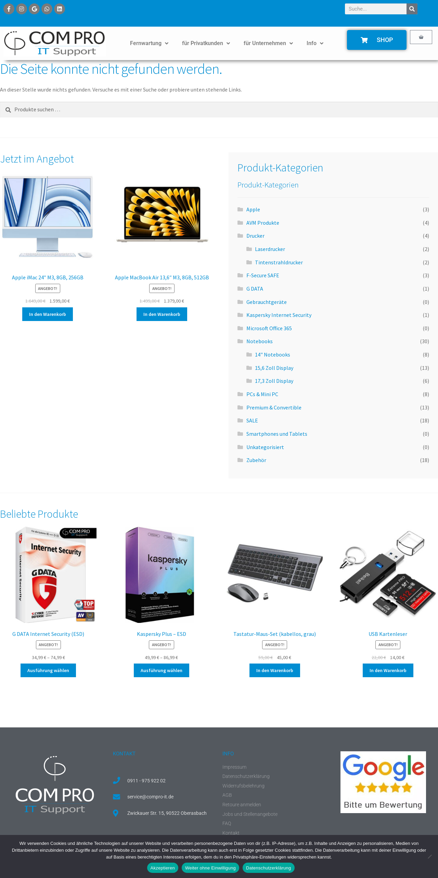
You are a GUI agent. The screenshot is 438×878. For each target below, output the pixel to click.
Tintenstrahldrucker (279, 262)
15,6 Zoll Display (274, 367)
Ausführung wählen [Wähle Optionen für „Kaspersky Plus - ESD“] (161, 670)
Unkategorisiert (265, 447)
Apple (253, 209)
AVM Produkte (262, 222)
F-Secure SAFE (262, 275)
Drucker (255, 235)
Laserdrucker (270, 249)
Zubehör (256, 460)
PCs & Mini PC (262, 394)
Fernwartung (149, 43)
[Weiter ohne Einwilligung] (429, 856)
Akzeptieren (163, 867)
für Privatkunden (206, 43)
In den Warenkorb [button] (47, 314)
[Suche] (412, 8)
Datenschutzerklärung (268, 867)
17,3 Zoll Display (274, 380)
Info (315, 43)
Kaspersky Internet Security (278, 314)
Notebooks (259, 341)
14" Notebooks (272, 354)
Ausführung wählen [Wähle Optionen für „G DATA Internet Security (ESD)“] (48, 670)
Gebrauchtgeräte (266, 301)
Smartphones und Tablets (276, 433)
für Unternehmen (268, 43)
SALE (252, 420)
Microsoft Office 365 (269, 328)
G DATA (254, 288)
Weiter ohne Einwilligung (210, 867)
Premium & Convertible (273, 407)
